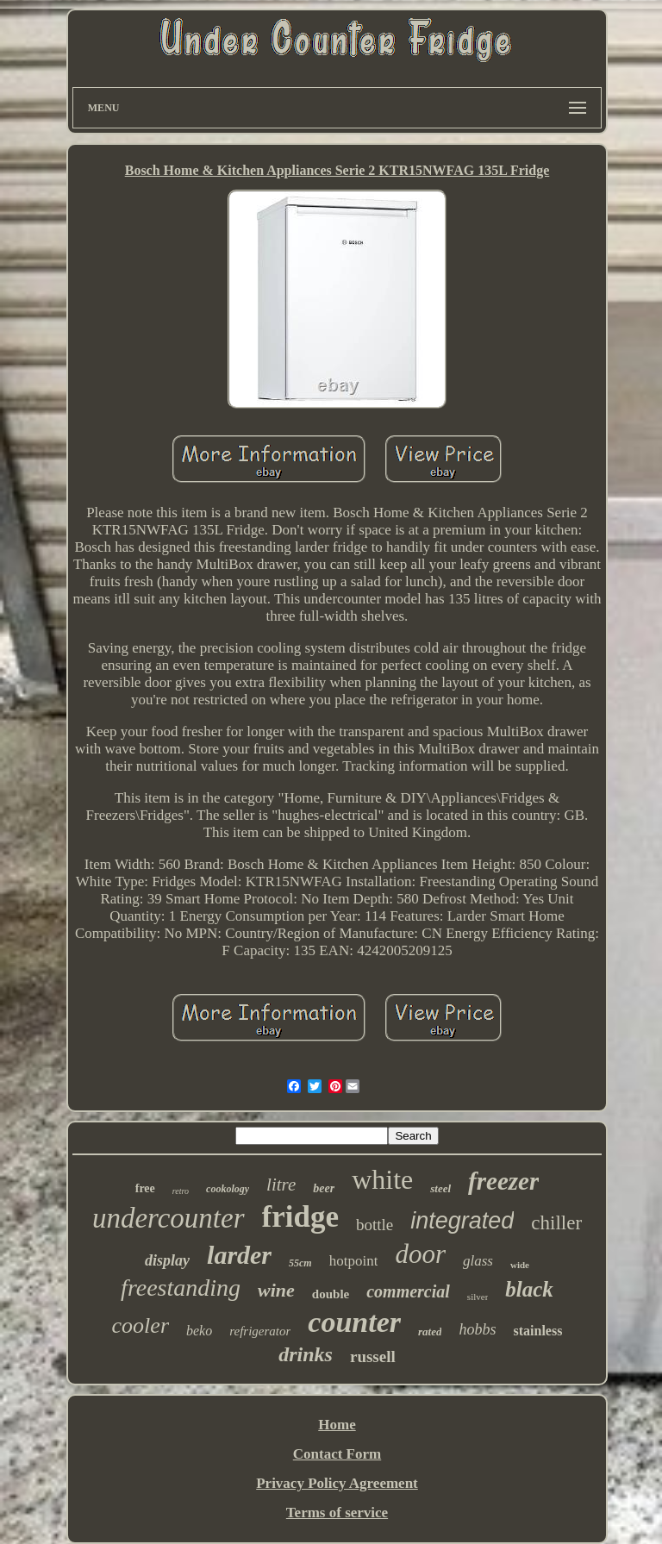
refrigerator (259, 1331)
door (420, 1254)
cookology (227, 1189)
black (529, 1289)
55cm (300, 1263)
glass (478, 1261)
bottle (374, 1225)
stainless (537, 1330)
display (167, 1260)
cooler (140, 1325)
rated (429, 1331)
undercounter (168, 1218)
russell (373, 1356)
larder (239, 1255)
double (330, 1294)
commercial (408, 1291)
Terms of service (337, 1512)
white (382, 1179)
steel (440, 1188)
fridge (300, 1217)
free (145, 1188)
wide (519, 1265)
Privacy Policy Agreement (337, 1483)
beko (199, 1330)
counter (354, 1322)
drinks (305, 1354)
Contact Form (337, 1454)
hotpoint (353, 1261)
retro (180, 1191)
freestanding (180, 1287)
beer (323, 1188)
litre (281, 1184)
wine (276, 1290)
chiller (556, 1223)
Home (336, 1424)
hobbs (477, 1329)
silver (477, 1296)
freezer (503, 1181)
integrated (462, 1221)
